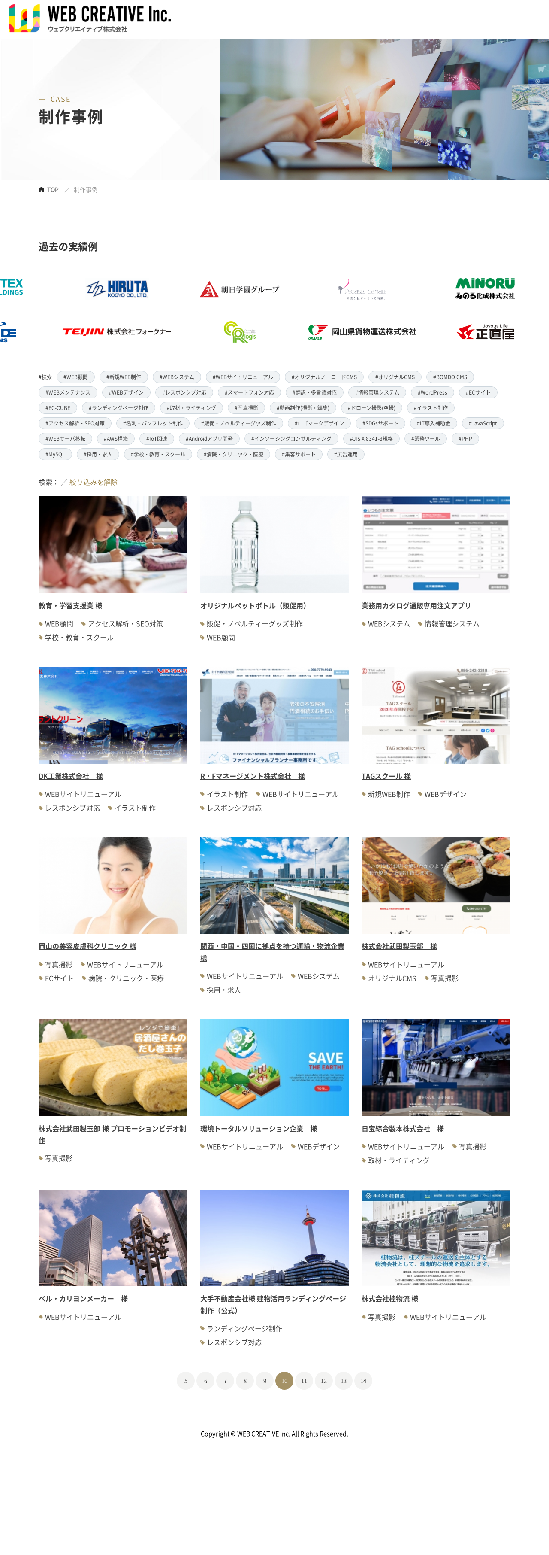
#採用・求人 (98, 454)
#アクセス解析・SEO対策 (75, 423)
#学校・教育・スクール (158, 454)
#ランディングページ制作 (118, 407)
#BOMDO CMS (450, 376)
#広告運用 (346, 454)
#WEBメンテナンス (67, 392)
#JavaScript (483, 423)
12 (324, 1380)
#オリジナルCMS (395, 376)
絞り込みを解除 (93, 482)
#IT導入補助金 (433, 423)
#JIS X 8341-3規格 (371, 438)
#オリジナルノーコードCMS (324, 376)
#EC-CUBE (57, 407)
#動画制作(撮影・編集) (303, 407)
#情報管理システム (377, 392)
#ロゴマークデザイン (319, 423)
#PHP (465, 438)
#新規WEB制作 (123, 376)
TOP (53, 189)
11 (304, 1380)
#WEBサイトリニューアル (243, 376)
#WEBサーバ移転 (65, 438)
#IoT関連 (156, 438)
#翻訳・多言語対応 (315, 392)
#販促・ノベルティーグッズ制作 (238, 423)
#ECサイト (478, 392)
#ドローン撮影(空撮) (371, 407)
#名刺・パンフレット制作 (153, 423)
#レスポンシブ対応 (184, 392)
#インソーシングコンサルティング (291, 438)
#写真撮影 (246, 407)
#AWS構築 (116, 438)
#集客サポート (299, 454)
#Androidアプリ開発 (209, 438)
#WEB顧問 (75, 376)
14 (363, 1380)
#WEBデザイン (126, 392)
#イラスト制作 (431, 407)
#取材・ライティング (191, 407)
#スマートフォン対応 (249, 392)
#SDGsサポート (380, 423)
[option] (257, 310)
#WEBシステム (177, 376)
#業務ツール (425, 438)
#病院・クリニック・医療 (233, 454)
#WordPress (432, 392)
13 (344, 1380)
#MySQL (55, 454)
